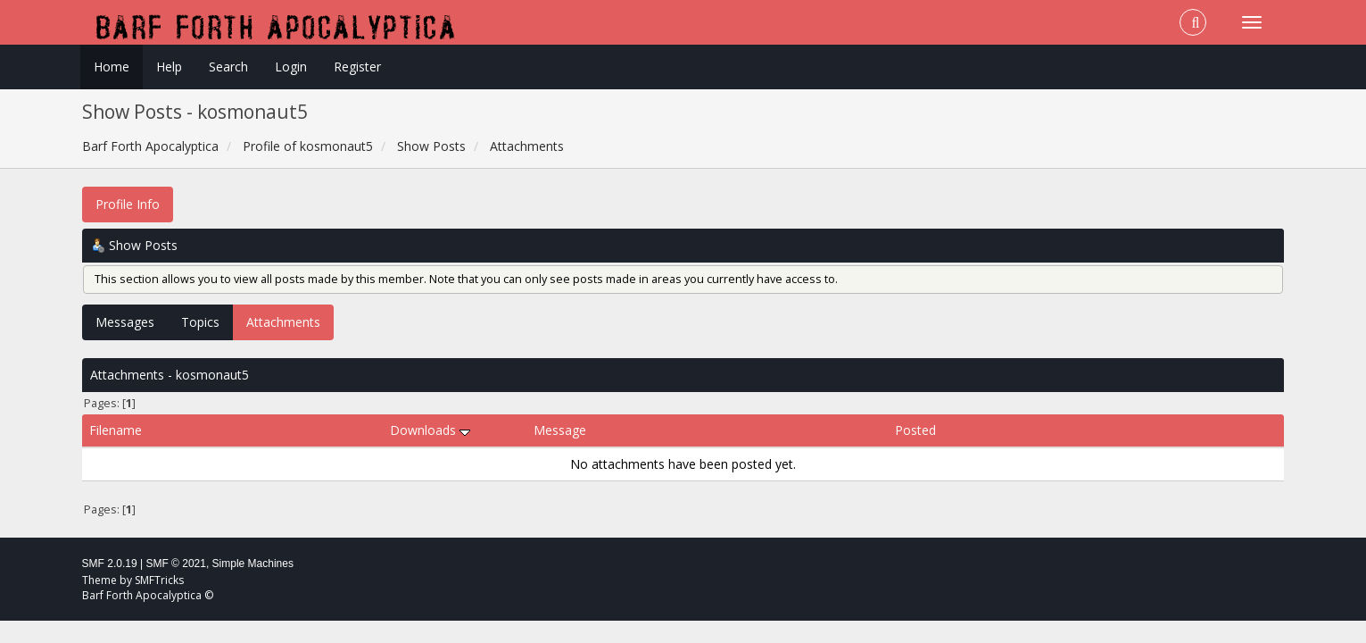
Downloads (430, 430)
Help (169, 66)
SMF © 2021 (175, 563)
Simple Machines (253, 563)
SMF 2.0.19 (109, 563)
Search (228, 66)
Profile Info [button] (127, 204)
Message (560, 430)
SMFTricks (159, 580)
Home (111, 66)
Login (291, 66)
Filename (115, 430)
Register (357, 66)
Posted (915, 430)
